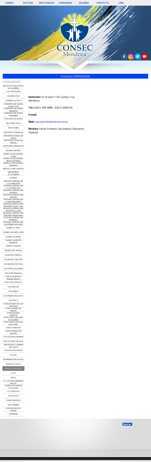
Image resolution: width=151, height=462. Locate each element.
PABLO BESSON (13, 400)
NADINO (13, 178)
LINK (121, 2)
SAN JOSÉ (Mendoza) (13, 273)
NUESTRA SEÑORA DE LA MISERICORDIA (13, 200)
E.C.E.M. (13, 355)
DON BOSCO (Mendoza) (13, 132)
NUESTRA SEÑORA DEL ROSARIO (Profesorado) (13, 214)
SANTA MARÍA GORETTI (13, 314)
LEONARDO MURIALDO (13, 146)
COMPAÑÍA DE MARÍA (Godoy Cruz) (13, 105)
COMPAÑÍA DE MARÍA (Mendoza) (13, 109)
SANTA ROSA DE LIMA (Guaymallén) (13, 318)
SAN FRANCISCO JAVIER (13, 409)
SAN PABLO (13, 291)
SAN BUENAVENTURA (13, 264)
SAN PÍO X (13, 300)
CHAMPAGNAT (13, 96)
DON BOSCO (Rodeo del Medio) (13, 137)
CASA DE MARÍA (13, 91)
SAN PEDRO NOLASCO (13, 296)
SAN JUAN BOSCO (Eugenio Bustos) (13, 277)
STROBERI (13, 414)
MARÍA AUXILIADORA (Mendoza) (13, 164)
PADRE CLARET (13, 228)
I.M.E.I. (13, 377)
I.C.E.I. (13, 373)
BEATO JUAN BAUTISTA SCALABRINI (13, 87)
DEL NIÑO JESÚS (13, 123)
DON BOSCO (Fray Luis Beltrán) (13, 141)
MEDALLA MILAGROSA (13, 169)
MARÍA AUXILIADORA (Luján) (13, 155)
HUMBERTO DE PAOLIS (13, 359)
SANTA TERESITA (13, 328)
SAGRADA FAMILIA (13, 255)
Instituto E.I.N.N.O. (13, 364)
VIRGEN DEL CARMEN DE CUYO (13, 346)
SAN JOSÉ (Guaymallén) (13, 268)
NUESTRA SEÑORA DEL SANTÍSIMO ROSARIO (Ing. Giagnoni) (13, 224)
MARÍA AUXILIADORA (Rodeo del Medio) (13, 159)
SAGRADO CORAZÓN (13, 259)
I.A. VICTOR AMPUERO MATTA (13, 382)
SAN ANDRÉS (13, 405)
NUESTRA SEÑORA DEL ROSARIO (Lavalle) (13, 209)
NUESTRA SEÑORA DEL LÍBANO (13, 196)
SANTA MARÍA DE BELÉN (13, 309)
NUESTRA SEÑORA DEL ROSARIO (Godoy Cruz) (13, 205)
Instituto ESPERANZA (13, 368)
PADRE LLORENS (13, 237)
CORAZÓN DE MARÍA (13, 119)
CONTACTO (102, 2)
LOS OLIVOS (13, 396)
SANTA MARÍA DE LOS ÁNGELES (13, 305)
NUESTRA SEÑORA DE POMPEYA (13, 218)
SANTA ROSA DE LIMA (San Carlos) (13, 323)
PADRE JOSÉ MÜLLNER (13, 232)
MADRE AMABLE (13, 150)
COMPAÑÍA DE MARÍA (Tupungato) (13, 114)
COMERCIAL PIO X (13, 100)
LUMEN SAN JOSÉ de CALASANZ (13, 386)
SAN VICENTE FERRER (13, 337)
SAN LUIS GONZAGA (13, 282)
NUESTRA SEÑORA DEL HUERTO (13, 191)
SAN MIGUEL (13, 287)
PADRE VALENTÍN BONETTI (13, 241)
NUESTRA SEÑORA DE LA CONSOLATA (13, 187)
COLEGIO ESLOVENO (13, 350)
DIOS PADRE (13, 128)
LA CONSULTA (13, 391)
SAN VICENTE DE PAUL (13, 341)
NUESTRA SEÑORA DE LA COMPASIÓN (13, 182)
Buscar (127, 424)
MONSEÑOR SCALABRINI (13, 173)
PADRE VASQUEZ (13, 246)
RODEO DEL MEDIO (13, 250)
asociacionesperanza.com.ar (51, 121)
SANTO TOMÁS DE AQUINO (13, 332)
